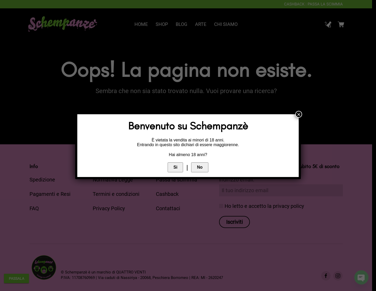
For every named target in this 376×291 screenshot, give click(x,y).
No (199, 167)
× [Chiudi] (299, 114)
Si (175, 167)
